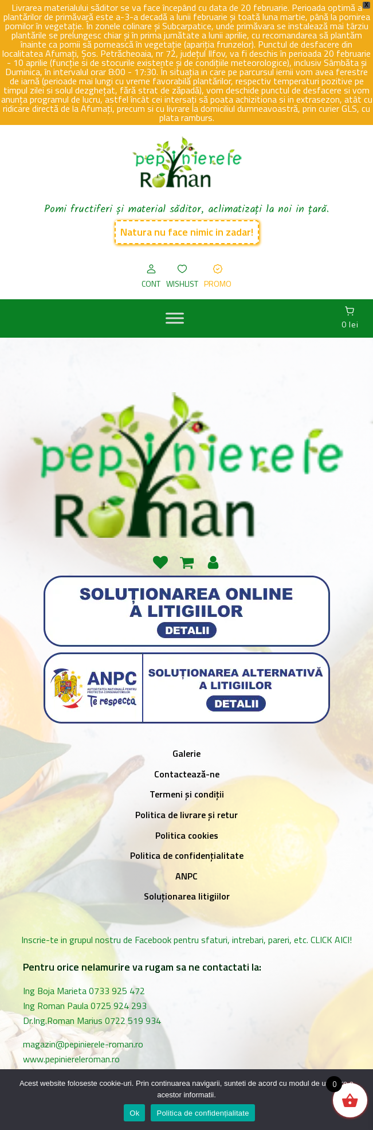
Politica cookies (186, 835)
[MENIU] (175, 318)
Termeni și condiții (187, 794)
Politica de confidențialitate (187, 855)
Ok (134, 1113)
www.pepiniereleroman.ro (73, 1059)
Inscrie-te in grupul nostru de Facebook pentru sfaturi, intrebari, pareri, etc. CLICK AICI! (186, 940)
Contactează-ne (186, 774)
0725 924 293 (119, 1005)
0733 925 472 (117, 991)
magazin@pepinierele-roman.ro (83, 1044)
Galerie (186, 753)
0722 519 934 (133, 1020)
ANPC (186, 876)
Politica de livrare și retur (186, 815)
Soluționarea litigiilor (187, 896)
